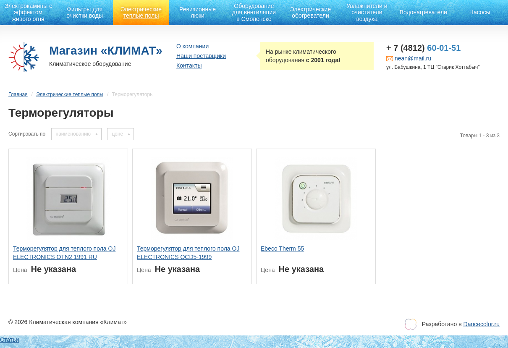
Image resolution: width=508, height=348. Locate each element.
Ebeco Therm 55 (282, 248)
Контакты (189, 65)
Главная (18, 94)
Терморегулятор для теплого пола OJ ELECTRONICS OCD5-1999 (188, 252)
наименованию (73, 134)
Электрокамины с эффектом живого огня (28, 12)
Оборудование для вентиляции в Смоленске (254, 12)
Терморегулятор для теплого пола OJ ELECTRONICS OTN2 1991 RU (64, 252)
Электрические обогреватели (310, 12)
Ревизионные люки (197, 12)
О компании (192, 46)
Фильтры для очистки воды (84, 12)
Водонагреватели (423, 12)
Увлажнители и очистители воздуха (366, 12)
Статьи (9, 339)
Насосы (479, 12)
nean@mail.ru (413, 58)
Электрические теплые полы (141, 12)
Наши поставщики (201, 55)
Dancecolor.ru (481, 324)
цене (117, 134)
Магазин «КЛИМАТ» (105, 50)
